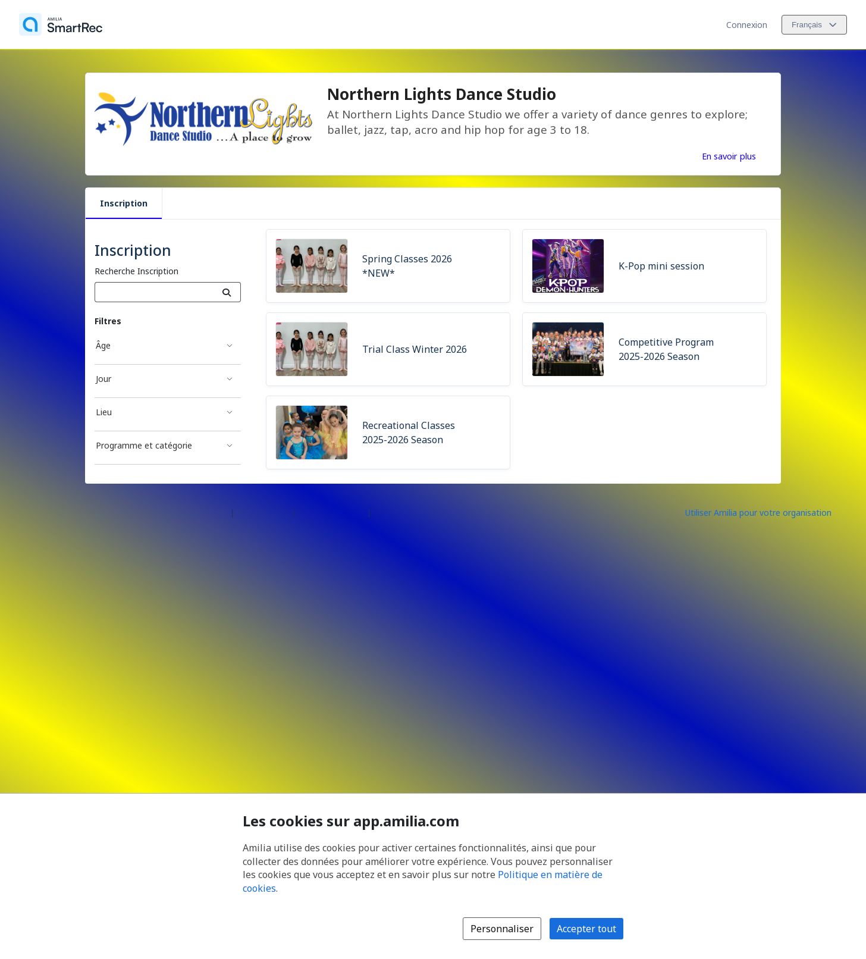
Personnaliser (502, 928)
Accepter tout (586, 928)
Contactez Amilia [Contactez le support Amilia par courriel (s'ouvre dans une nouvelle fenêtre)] (331, 512)
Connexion (746, 24)
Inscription (124, 203)
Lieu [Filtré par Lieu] (104, 412)
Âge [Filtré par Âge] (103, 345)
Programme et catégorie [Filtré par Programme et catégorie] (144, 445)
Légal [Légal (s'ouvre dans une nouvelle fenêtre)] (384, 512)
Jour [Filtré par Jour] (103, 378)
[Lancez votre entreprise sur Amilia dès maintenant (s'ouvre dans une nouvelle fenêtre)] (768, 512)
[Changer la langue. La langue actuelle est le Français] (814, 25)
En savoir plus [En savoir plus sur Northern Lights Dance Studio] (729, 156)
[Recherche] (227, 292)
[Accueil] (60, 24)
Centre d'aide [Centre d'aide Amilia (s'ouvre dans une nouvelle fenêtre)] (262, 512)
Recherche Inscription (136, 271)
